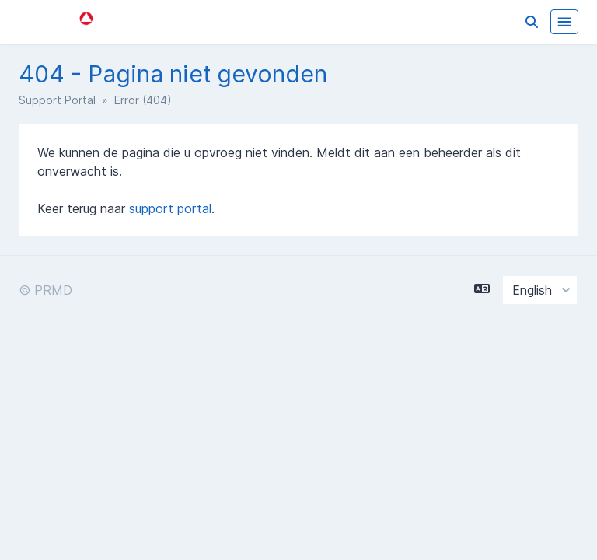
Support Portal (57, 100)
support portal (170, 208)
